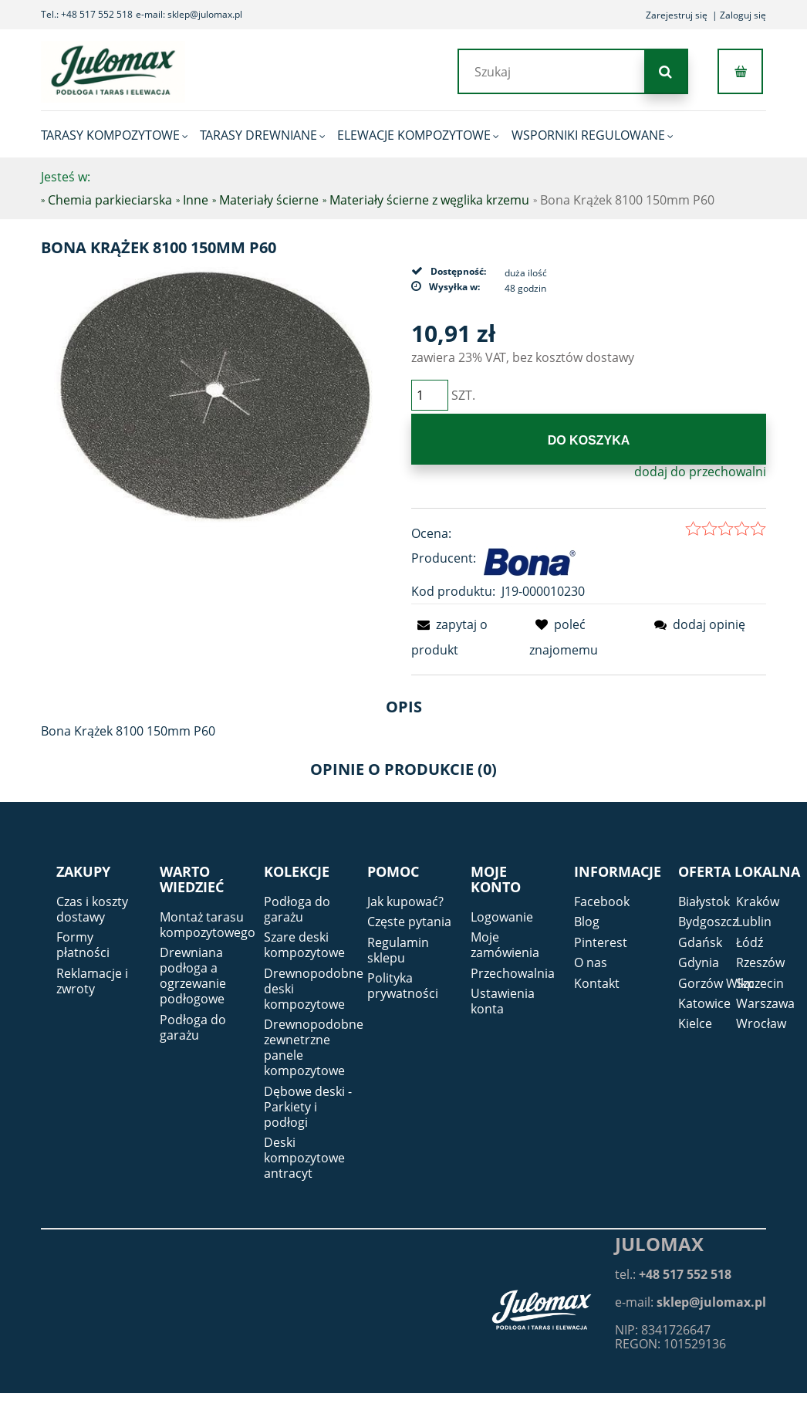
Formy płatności (83, 944)
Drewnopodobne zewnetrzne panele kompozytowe (313, 1047)
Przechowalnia (513, 973)
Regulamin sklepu (398, 950)
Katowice (704, 1003)
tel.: (673, 1274)
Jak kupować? (405, 901)
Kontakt (597, 983)
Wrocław (761, 1023)
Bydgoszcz (708, 921)
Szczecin (760, 983)
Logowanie (502, 916)
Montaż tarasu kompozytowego (207, 924)
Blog (586, 921)
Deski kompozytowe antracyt (304, 1158)
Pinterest (600, 942)
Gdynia (698, 962)
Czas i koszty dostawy (92, 909)
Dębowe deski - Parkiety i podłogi (308, 1107)
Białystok (704, 901)
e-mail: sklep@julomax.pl (189, 14)
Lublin (754, 921)
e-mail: (690, 1302)
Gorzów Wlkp (716, 983)
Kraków (757, 901)
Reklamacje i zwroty (92, 981)
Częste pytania (409, 921)
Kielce (695, 1023)
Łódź (749, 942)
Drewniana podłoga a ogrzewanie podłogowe (193, 975)
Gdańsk (700, 942)
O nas (590, 962)
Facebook (602, 901)
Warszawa (765, 1003)
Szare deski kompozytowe (304, 944)
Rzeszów (760, 962)
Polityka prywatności (402, 985)
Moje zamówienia (505, 944)
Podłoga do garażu (193, 1027)
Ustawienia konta (503, 1001)
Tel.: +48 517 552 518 (87, 14)
